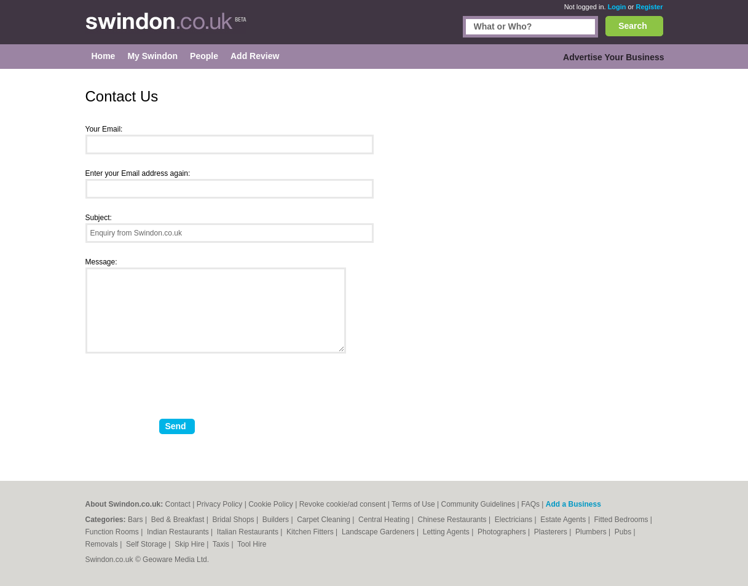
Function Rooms (113, 532)
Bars (136, 519)
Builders (276, 519)
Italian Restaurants (248, 532)
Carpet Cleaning (324, 519)
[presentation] (178, 391)
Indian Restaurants (179, 532)
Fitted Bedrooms (622, 519)
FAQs (530, 504)
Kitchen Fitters (311, 532)
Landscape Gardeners (379, 532)
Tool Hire (251, 544)
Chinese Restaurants (453, 519)
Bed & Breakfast (179, 519)
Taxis (222, 544)
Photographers (503, 532)
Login (617, 6)
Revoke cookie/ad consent (342, 504)
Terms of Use (413, 504)
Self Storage (147, 544)
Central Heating (385, 519)
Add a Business (573, 504)
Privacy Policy (220, 504)
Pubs (624, 532)
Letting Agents (447, 532)
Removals (102, 544)
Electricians (515, 519)
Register (649, 6)
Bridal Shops (234, 519)
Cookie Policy (270, 504)
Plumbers (591, 532)
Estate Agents (564, 519)
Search (632, 26)
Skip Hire (191, 544)
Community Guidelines (478, 504)
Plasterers (551, 532)
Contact (178, 504)
